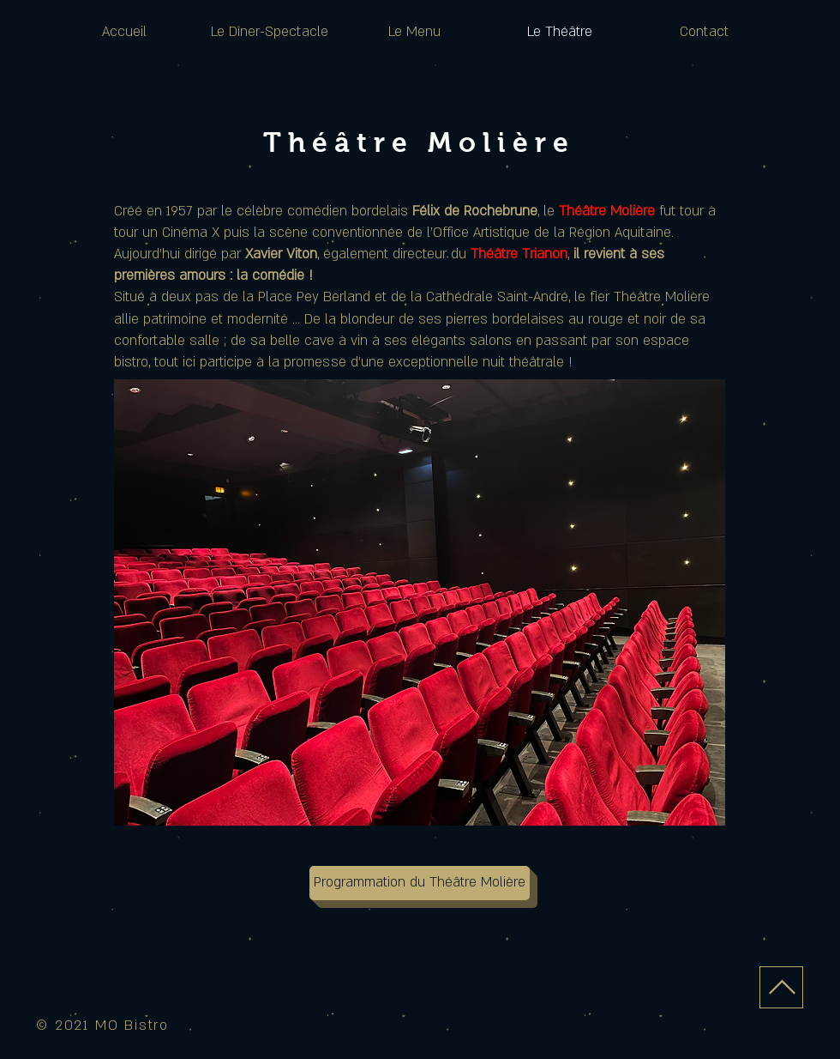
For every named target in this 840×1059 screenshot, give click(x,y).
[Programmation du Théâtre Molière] (419, 883)
